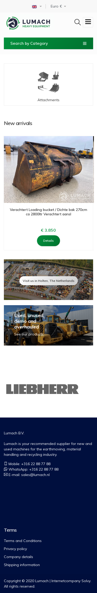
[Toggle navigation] (88, 22)
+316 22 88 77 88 (43, 469)
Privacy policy (15, 548)
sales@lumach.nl (35, 474)
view (48, 279)
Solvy (86, 581)
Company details (18, 556)
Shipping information (22, 564)
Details (48, 240)
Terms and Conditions (23, 540)
